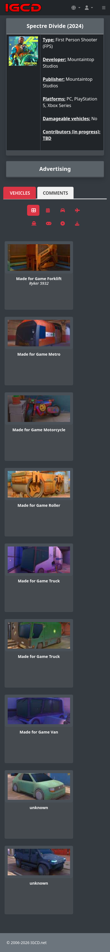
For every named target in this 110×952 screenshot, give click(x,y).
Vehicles (20, 193)
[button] (75, 7)
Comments (55, 193)
